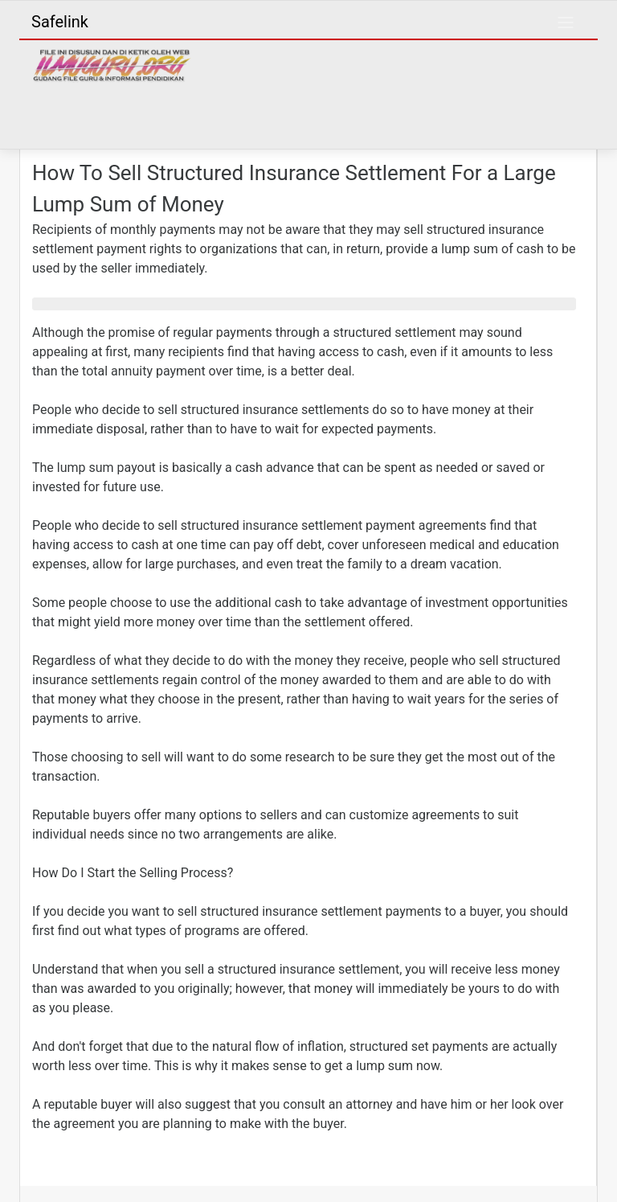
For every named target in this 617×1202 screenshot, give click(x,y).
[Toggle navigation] (565, 22)
